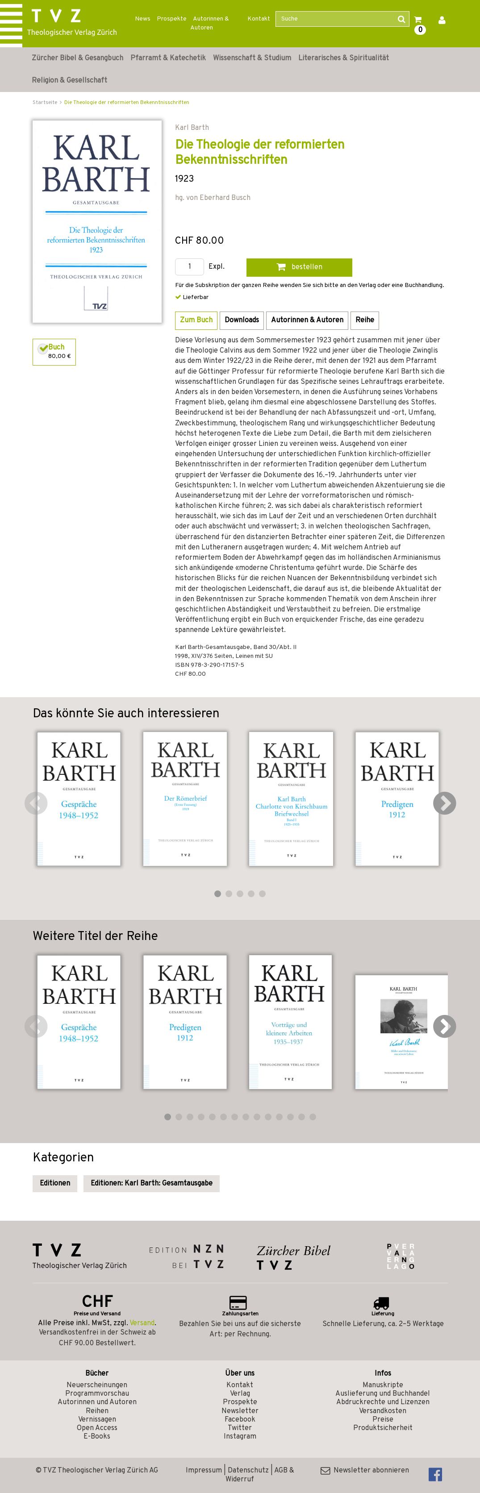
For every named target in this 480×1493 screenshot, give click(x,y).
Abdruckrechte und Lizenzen (383, 1402)
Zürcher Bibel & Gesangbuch (77, 58)
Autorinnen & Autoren (209, 23)
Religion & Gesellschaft (69, 80)
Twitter (240, 1428)
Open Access (97, 1428)
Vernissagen (97, 1419)
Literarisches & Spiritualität (343, 58)
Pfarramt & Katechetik (168, 58)
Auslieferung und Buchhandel (382, 1393)
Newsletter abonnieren (365, 1470)
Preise (382, 1419)
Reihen (97, 1411)
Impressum (204, 1470)
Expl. (217, 267)
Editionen (55, 1183)
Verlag (240, 1393)
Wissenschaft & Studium (252, 58)
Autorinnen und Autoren (97, 1402)
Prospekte (172, 19)
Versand (141, 1323)
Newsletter (240, 1411)
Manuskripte (383, 1385)
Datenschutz (248, 1470)
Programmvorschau (97, 1393)
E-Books (96, 1436)
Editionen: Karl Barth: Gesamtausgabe (152, 1183)
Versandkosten (382, 1411)
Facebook (240, 1419)
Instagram (240, 1436)
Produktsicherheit (383, 1428)
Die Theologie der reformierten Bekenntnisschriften (126, 102)
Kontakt (258, 19)
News (142, 19)
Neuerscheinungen (97, 1385)
